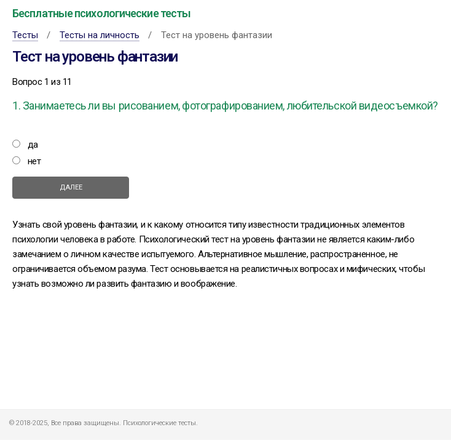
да (33, 144)
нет (34, 161)
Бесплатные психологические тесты (101, 13)
